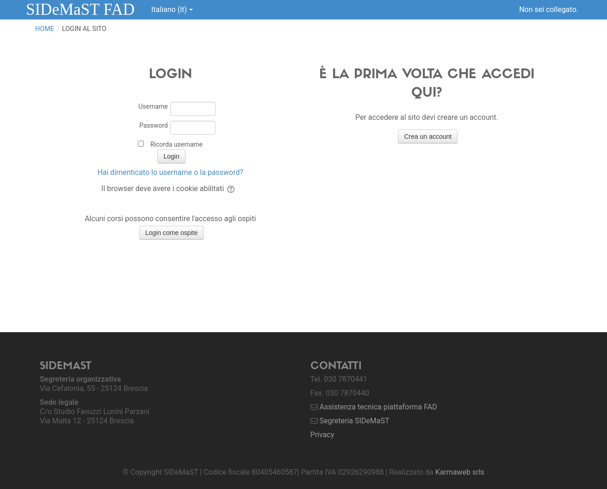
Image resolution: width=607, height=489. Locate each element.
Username (153, 106)
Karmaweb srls (459, 472)
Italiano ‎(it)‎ (172, 9)
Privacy (322, 434)
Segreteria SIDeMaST (355, 420)
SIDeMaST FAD (80, 9)
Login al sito (84, 29)
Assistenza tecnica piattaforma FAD (378, 406)
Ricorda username (176, 144)
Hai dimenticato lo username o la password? (170, 172)
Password (153, 125)
